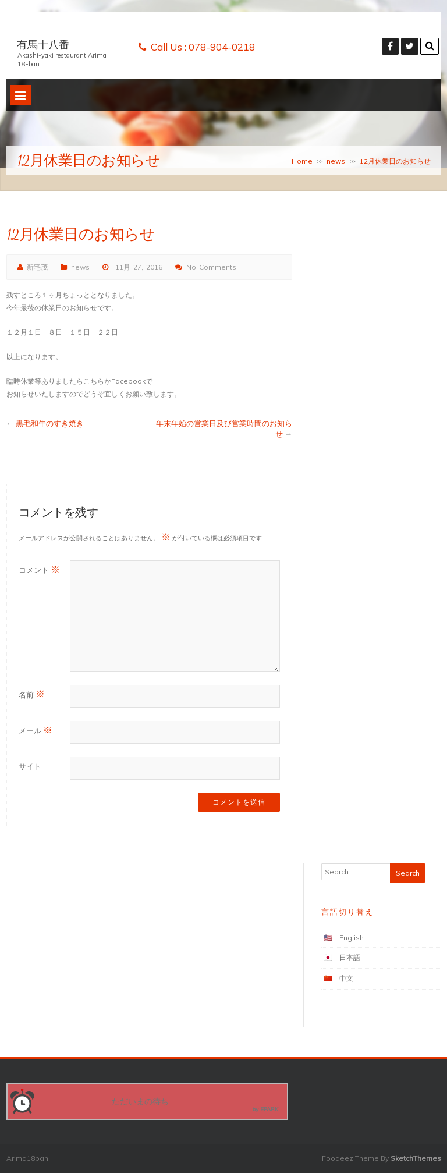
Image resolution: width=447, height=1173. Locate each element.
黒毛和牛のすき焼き (50, 423)
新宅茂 (37, 267)
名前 (32, 694)
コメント (39, 569)
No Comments (211, 267)
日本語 (349, 957)
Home (302, 161)
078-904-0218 (222, 47)
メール (35, 730)
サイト (30, 766)
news (336, 161)
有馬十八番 (43, 44)
